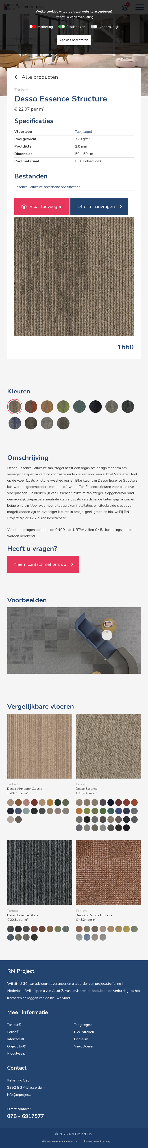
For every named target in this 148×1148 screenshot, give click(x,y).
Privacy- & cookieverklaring (74, 17)
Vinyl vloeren (84, 1046)
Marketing (45, 27)
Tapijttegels (83, 1024)
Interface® (15, 1039)
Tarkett (21, 90)
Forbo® (13, 1032)
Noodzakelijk (109, 27)
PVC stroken (84, 1032)
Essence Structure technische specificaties (47, 187)
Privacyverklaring (97, 1141)
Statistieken (75, 27)
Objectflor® (16, 1046)
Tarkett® (14, 1024)
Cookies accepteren (74, 40)
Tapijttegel (83, 131)
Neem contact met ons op (40, 564)
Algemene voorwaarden (60, 1141)
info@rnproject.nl (20, 1094)
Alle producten (40, 77)
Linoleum (81, 1039)
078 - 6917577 (25, 1116)
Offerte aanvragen (96, 207)
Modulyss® (16, 1053)
